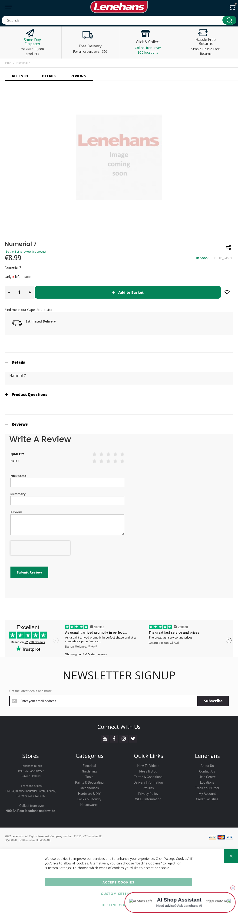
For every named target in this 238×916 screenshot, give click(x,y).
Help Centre (207, 777)
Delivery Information (148, 782)
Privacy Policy (148, 793)
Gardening (89, 771)
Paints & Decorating (89, 782)
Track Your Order (207, 788)
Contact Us (207, 771)
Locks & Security (89, 799)
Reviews (20, 424)
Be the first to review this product (26, 251)
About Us (207, 766)
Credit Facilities (207, 799)
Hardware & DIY (89, 793)
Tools (89, 777)
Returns (148, 788)
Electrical (89, 766)
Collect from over (31, 806)
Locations (207, 782)
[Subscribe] (213, 701)
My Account (207, 793)
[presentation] (40, 548)
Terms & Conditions (148, 777)
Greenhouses (89, 788)
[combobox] (119, 20)
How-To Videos (148, 766)
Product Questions (29, 394)
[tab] (119, 362)
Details (18, 362)
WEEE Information (148, 799)
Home (7, 63)
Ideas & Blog (148, 771)
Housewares (89, 805)
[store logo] (119, 7)
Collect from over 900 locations (148, 50)
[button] (9, 292)
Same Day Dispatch (32, 41)
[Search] (229, 20)
